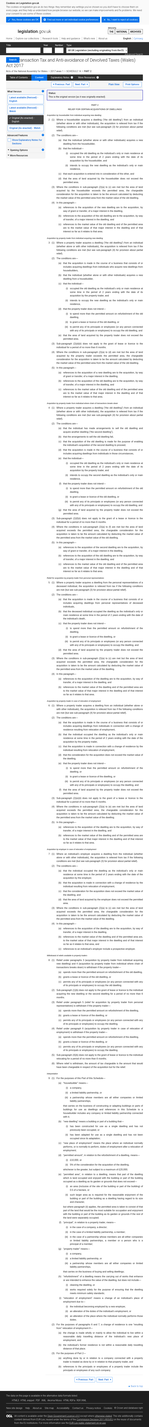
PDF (38, 1400)
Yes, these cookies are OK (25, 19)
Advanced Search (134, 54)
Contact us (77, 1408)
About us (37, 1408)
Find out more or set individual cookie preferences (72, 19)
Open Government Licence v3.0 (63, 1416)
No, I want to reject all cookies (122, 19)
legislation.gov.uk (28, 30)
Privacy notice (93, 1408)
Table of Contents (19, 77)
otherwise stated (103, 1416)
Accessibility (63, 1408)
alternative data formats (59, 1395)
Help (27, 1408)
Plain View (114, 84)
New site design (14, 1408)
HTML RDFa (69, 1400)
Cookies (108, 1408)
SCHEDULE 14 (73, 71)
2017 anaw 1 (56, 71)
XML (43, 1400)
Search (13, 59)
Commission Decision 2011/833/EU (95, 1419)
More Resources (86, 77)
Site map (49, 1408)
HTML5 (15, 1400)
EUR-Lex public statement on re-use (87, 1423)
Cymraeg (138, 38)
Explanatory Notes (60, 77)
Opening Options (17, 150)
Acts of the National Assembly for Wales (27, 71)
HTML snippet (27, 1400)
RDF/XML (81, 1400)
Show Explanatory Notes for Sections (27, 142)
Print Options (132, 84)
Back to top (137, 1386)
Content (39, 77)
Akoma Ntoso (54, 1400)
